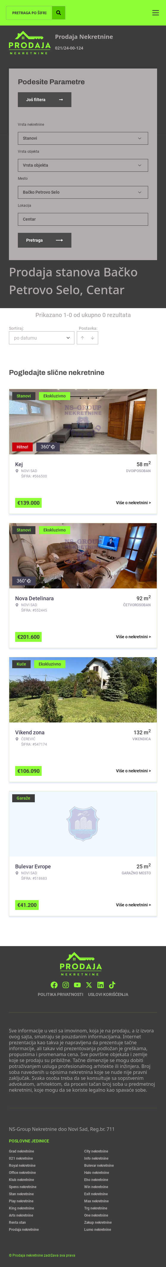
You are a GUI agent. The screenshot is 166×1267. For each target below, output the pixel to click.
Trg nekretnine (95, 1208)
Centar (29, 219)
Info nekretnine (96, 1158)
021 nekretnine (21, 1158)
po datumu (25, 338)
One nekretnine (96, 1215)
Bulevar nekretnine (99, 1165)
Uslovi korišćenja (108, 994)
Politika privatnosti (60, 994)
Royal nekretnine (22, 1165)
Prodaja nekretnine (24, 1230)
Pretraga (44, 240)
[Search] (58, 13)
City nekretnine (96, 1151)
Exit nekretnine (96, 1194)
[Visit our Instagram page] (65, 985)
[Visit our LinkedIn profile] (100, 985)
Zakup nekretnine (98, 1222)
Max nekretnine (96, 1201)
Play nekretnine (21, 1201)
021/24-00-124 (69, 48)
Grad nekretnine (21, 1151)
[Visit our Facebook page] (54, 985)
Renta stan (17, 1222)
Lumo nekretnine (97, 1230)
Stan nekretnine (21, 1194)
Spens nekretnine (22, 1187)
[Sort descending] (92, 337)
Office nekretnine (22, 1173)
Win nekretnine (96, 1187)
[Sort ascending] (82, 337)
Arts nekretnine (21, 1215)
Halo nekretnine (96, 1173)
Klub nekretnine (21, 1180)
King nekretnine (21, 1208)
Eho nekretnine (96, 1180)
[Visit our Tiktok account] (112, 985)
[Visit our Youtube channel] (77, 985)
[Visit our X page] (89, 985)
